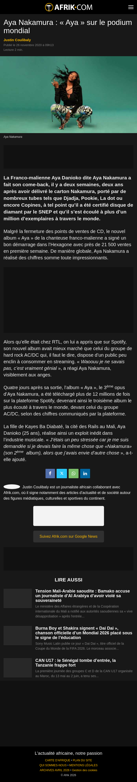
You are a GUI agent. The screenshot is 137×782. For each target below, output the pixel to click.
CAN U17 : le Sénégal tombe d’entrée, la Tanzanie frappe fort (75, 662)
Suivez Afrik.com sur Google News (68, 536)
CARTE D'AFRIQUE (57, 760)
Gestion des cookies (84, 770)
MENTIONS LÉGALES (83, 765)
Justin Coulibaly (17, 40)
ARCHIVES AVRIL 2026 (54, 770)
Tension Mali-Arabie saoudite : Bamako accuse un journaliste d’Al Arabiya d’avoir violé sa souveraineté (82, 596)
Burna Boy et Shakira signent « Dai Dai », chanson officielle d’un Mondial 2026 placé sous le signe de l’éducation (83, 633)
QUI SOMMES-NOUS (53, 765)
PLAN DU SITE (82, 760)
